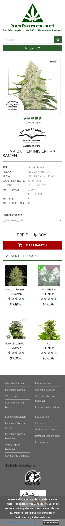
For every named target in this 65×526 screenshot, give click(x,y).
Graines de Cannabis (46, 429)
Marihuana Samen (15, 389)
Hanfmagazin (42, 383)
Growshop (41, 423)
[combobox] (32, 220)
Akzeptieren (51, 523)
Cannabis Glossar (45, 389)
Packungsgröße (12, 214)
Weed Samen (12, 396)
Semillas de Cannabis (17, 455)
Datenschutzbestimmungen (22, 522)
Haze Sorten (42, 416)
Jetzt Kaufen (32, 245)
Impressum (41, 442)
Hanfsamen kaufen (15, 416)
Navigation (32, 48)
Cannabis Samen (14, 383)
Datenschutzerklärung (47, 436)
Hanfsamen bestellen (47, 407)
